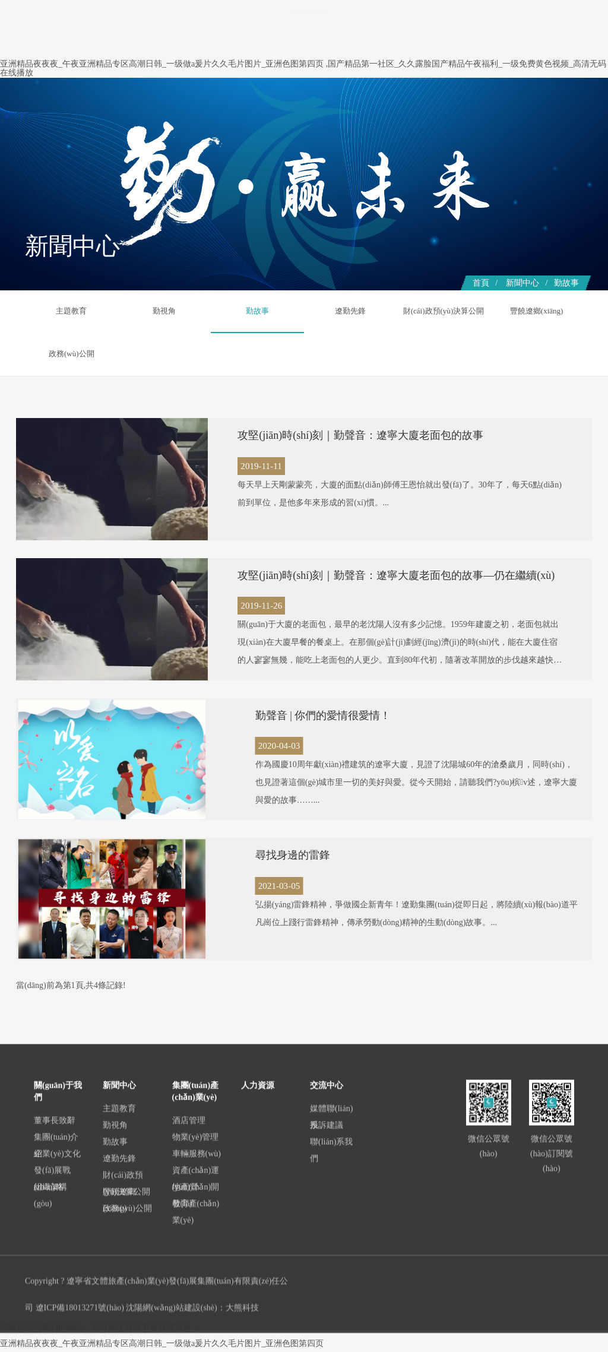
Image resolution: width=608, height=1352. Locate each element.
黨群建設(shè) (462, 90)
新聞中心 (307, 90)
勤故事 (566, 282)
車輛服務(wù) (196, 1304)
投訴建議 (326, 1275)
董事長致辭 (54, 1270)
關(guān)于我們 (252, 90)
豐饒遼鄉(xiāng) (536, 311)
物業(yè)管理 (195, 1287)
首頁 (204, 90)
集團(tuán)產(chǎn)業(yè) (380, 90)
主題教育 (71, 311)
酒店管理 (188, 1270)
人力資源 (515, 90)
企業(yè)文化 (57, 1304)
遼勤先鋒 (350, 311)
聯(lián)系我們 (331, 1300)
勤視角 (164, 311)
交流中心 (560, 90)
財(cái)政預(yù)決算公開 (443, 331)
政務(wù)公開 (537, 354)
